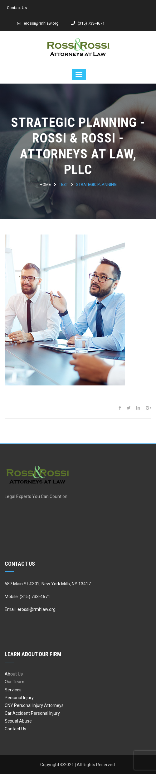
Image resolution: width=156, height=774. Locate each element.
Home (45, 184)
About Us (14, 673)
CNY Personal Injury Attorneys (34, 705)
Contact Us (17, 7)
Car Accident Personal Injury (32, 713)
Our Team (14, 681)
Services (13, 689)
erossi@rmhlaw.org (38, 23)
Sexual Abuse (18, 720)
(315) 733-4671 (88, 23)
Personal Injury (19, 697)
